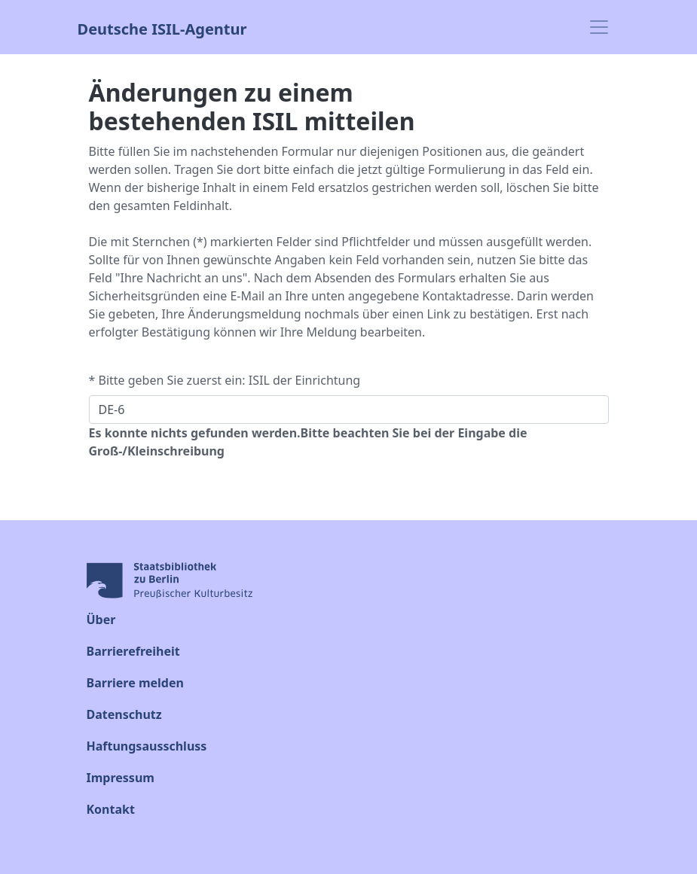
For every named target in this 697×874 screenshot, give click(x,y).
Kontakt (111, 809)
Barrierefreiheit (133, 651)
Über (101, 619)
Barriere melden (135, 683)
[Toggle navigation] (599, 27)
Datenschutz (124, 714)
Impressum (120, 777)
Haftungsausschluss (147, 746)
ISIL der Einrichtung (304, 380)
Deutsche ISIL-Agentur (162, 27)
